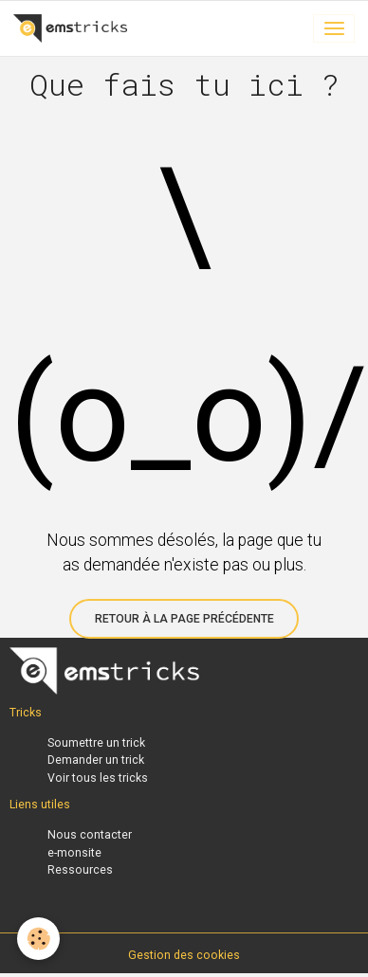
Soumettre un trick (96, 743)
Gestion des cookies (184, 955)
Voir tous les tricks (97, 778)
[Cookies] (38, 938)
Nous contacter (89, 834)
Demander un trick (95, 760)
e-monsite (74, 852)
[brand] (73, 28)
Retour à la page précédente (184, 618)
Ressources (80, 870)
